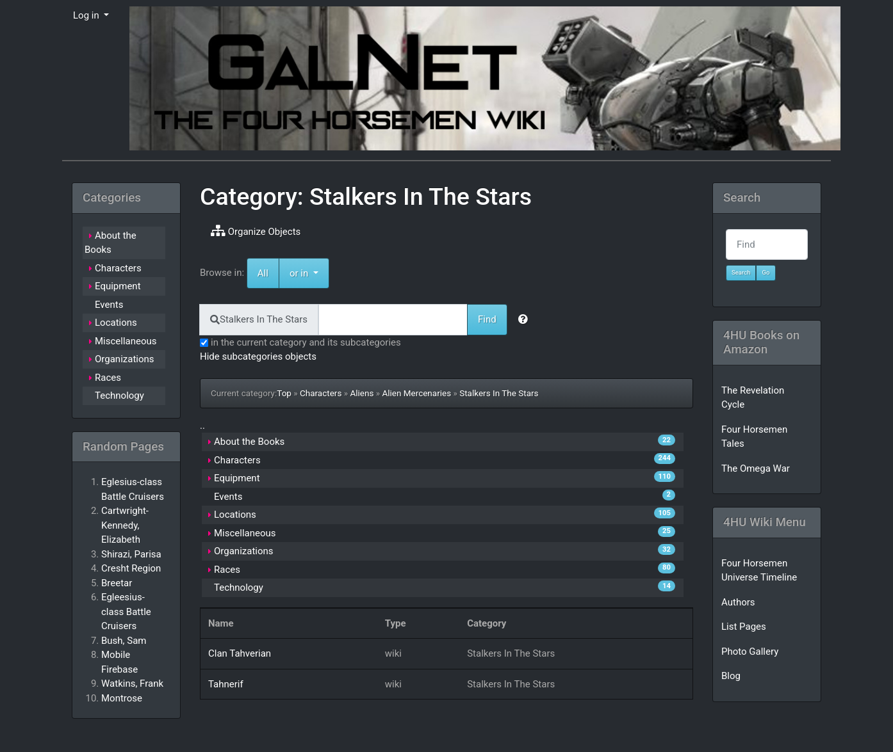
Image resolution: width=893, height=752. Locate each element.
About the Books (249, 441)
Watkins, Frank (132, 683)
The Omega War (755, 468)
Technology (238, 587)
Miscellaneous (245, 533)
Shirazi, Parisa (131, 554)
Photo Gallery (749, 651)
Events (228, 496)
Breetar (116, 583)
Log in (87, 15)
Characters (320, 393)
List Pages (743, 626)
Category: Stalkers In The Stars (366, 196)
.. (202, 425)
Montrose (121, 698)
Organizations (244, 551)
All (263, 273)
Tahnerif (225, 684)
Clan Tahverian (239, 653)
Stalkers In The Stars (498, 393)
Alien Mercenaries (416, 393)
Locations (235, 514)
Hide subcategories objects (258, 356)
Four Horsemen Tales (754, 437)
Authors (738, 602)
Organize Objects (255, 231)
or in (309, 272)
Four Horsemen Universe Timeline (759, 570)
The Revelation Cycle (752, 398)
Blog (731, 676)
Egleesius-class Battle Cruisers (126, 611)
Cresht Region (131, 568)
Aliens (361, 393)
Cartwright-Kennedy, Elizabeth (125, 525)
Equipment (237, 478)
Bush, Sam (124, 640)
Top (284, 393)
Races (227, 569)
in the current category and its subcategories (300, 342)
